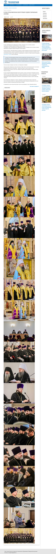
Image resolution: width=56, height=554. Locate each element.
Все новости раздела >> (34, 86)
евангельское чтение (7, 54)
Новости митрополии (13, 7)
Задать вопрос (45, 18)
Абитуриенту (45, 13)
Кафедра (44, 11)
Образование (45, 15)
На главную (6, 7)
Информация (45, 16)
